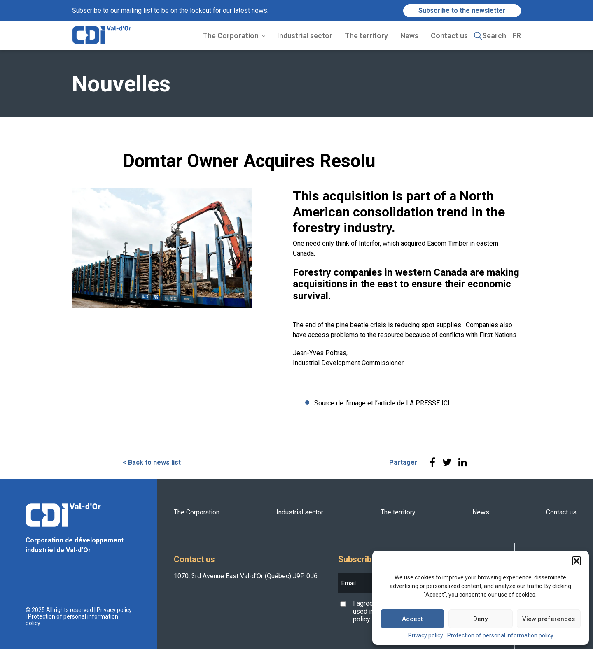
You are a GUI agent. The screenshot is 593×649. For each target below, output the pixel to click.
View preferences (548, 619)
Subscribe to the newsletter (462, 10)
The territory (366, 35)
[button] (576, 561)
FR (516, 35)
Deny (480, 619)
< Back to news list (152, 462)
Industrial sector (304, 35)
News (409, 35)
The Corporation (231, 35)
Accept (412, 619)
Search (494, 35)
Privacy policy (425, 635)
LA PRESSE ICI (428, 403)
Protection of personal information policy (500, 635)
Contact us (449, 35)
